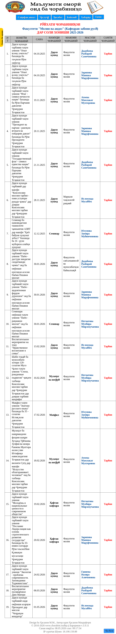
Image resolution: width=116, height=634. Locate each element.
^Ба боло (109, 631)
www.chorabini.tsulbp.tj (57, 625)
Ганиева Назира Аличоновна (88, 574)
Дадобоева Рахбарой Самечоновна (88, 54)
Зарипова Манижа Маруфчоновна (89, 75)
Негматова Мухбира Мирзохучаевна (90, 324)
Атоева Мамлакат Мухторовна (88, 100)
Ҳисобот (58, 17)
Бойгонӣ (72, 17)
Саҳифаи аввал (26, 17)
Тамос (98, 17)
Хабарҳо (86, 17)
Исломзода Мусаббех (87, 200)
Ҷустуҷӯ (44, 17)
